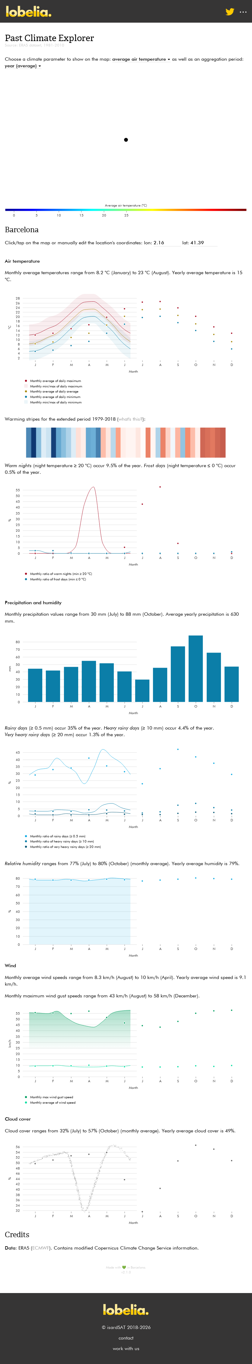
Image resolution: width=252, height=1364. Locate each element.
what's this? (130, 419)
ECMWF (40, 1248)
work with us (126, 1348)
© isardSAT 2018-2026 (126, 1327)
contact (126, 1338)
